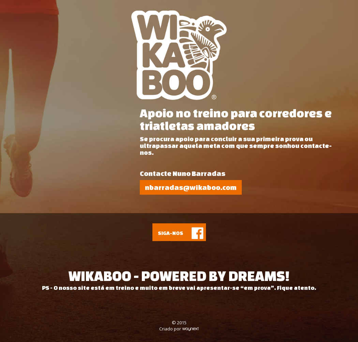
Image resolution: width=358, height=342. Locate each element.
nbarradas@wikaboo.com (191, 187)
